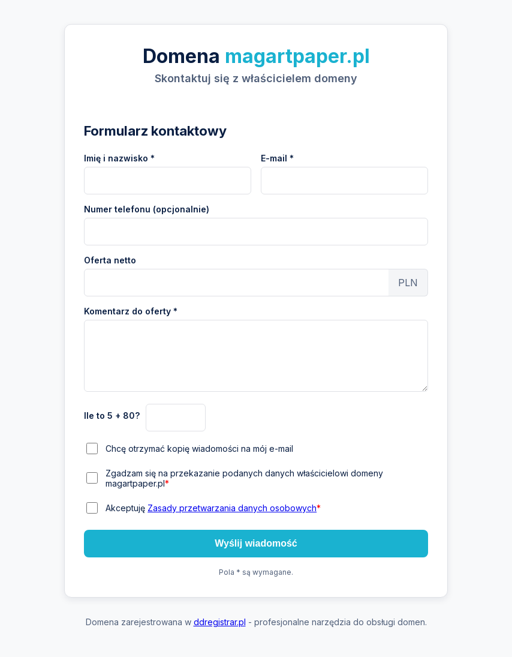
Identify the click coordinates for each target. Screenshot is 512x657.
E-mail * (277, 158)
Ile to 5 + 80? (112, 415)
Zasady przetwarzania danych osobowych (232, 508)
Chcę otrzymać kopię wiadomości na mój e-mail (199, 448)
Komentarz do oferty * (130, 311)
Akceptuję (213, 508)
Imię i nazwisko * (119, 158)
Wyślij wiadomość (256, 543)
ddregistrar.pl (220, 622)
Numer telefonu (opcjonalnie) (146, 209)
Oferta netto (110, 260)
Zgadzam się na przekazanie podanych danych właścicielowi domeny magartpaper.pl (244, 478)
